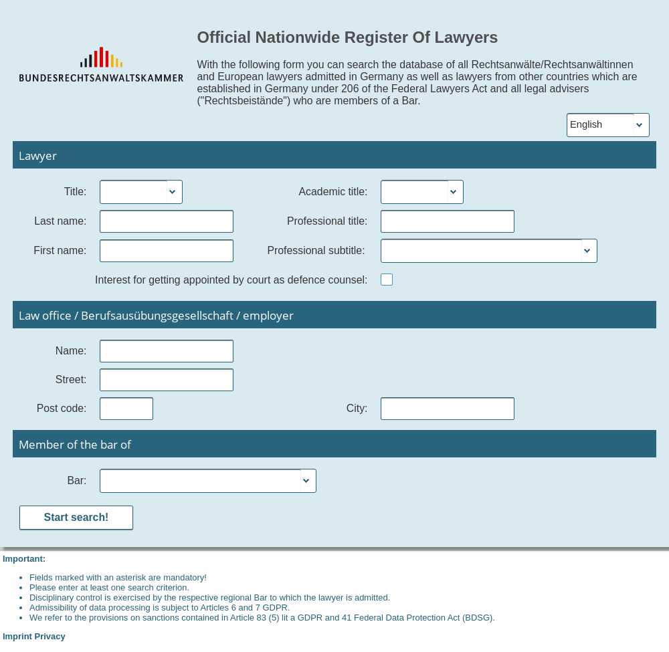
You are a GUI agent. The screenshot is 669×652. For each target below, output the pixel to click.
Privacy (50, 636)
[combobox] (133, 192)
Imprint (17, 636)
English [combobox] (586, 124)
